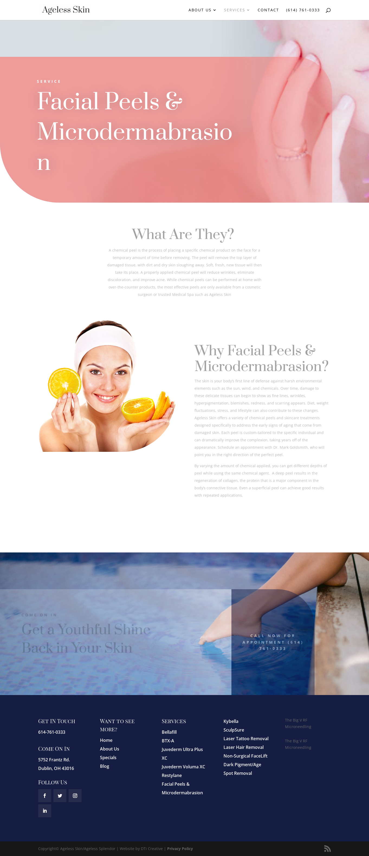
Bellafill (169, 732)
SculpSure (234, 730)
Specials (108, 757)
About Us (200, 10)
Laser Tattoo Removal (246, 739)
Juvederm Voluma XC (183, 767)
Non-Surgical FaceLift (245, 756)
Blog (104, 766)
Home (106, 740)
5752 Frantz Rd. (54, 760)
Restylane (172, 775)
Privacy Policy (180, 848)
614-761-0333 (51, 732)
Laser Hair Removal (244, 747)
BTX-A (168, 741)
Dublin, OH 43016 (56, 768)
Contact (268, 10)
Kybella (231, 721)
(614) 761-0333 (303, 10)
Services (234, 10)
